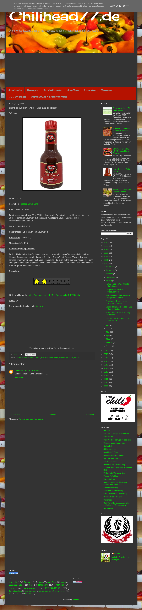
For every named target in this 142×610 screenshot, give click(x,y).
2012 (106, 376)
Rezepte (32, 90)
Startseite (15, 90)
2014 (106, 368)
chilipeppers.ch (109, 449)
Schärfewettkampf (45, 591)
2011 (106, 379)
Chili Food (51, 582)
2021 (106, 260)
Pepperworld (30, 588)
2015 (106, 365)
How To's (73, 90)
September (111, 277)
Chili (42, 358)
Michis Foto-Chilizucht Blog (114, 473)
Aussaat (28, 582)
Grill (30, 585)
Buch (40, 582)
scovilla (28, 594)
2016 (106, 361)
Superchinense (59, 591)
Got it (126, 6)
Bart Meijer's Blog (110, 452)
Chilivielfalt (107, 446)
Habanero (43, 585)
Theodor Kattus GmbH (29, 204)
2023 (106, 253)
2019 (106, 351)
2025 (106, 246)
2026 (106, 242)
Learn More (115, 6)
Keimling (60, 585)
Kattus (56, 358)
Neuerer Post (15, 415)
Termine (106, 90)
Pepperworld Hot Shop (112, 497)
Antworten (19, 377)
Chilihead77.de (64, 15)
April (108, 335)
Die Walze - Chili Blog (112, 458)
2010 (106, 383)
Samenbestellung (15, 591)
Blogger (76, 599)
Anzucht (13, 582)
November (110, 270)
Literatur (90, 90)
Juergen (18, 370)
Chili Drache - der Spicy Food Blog (117, 440)
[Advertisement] (71, 70)
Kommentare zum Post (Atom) (31, 419)
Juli (107, 325)
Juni (108, 328)
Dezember (110, 267)
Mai (108, 332)
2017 (106, 358)
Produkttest (63, 358)
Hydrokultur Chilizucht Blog (114, 465)
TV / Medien (17, 96)
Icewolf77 (118, 554)
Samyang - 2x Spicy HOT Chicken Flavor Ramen (121, 151)
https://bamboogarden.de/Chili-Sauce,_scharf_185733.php (54, 295)
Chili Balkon (108, 437)
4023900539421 (21, 358)
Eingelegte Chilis (16, 585)
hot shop (17, 594)
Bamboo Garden (34, 358)
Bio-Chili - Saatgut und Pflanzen (116, 434)
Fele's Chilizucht (110, 462)
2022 (106, 256)
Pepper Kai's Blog (110, 476)
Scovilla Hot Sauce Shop (113, 491)
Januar (109, 346)
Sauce (71, 358)
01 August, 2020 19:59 (31, 370)
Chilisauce (49, 358)
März (108, 339)
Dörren (63, 582)
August (109, 281)
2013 (106, 372)
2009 (106, 386)
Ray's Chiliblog (109, 479)
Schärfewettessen (30, 591)
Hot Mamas (108, 508)
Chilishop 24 (108, 500)
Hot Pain (106, 431)
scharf (76, 358)
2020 (106, 264)
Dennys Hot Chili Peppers (113, 455)
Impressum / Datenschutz (48, 96)
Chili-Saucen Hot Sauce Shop (115, 494)
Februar (109, 343)
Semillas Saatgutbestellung (114, 443)
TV (10, 594)
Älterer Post (89, 415)
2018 (106, 354)
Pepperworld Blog (110, 487)
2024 (106, 249)
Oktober (109, 274)
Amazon (39, 306)
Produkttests (52, 90)
